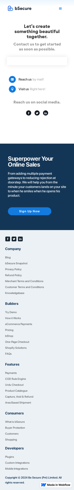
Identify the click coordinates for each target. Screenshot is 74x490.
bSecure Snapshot (16, 263)
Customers (12, 433)
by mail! (38, 79)
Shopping (11, 439)
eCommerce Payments (18, 324)
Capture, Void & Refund (19, 396)
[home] (31, 8)
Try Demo (11, 312)
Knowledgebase (14, 293)
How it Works (13, 318)
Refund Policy (13, 275)
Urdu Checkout (14, 384)
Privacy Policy (13, 269)
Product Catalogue (16, 390)
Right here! (37, 89)
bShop (9, 335)
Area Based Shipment (18, 402)
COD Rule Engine (15, 378)
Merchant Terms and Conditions (24, 281)
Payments (11, 372)
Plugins (9, 456)
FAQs (8, 353)
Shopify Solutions (16, 347)
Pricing (9, 330)
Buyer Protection (15, 427)
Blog (8, 257)
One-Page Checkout (17, 341)
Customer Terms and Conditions (24, 287)
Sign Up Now (29, 211)
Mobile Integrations (16, 468)
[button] (60, 8)
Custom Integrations (17, 462)
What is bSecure (15, 421)
